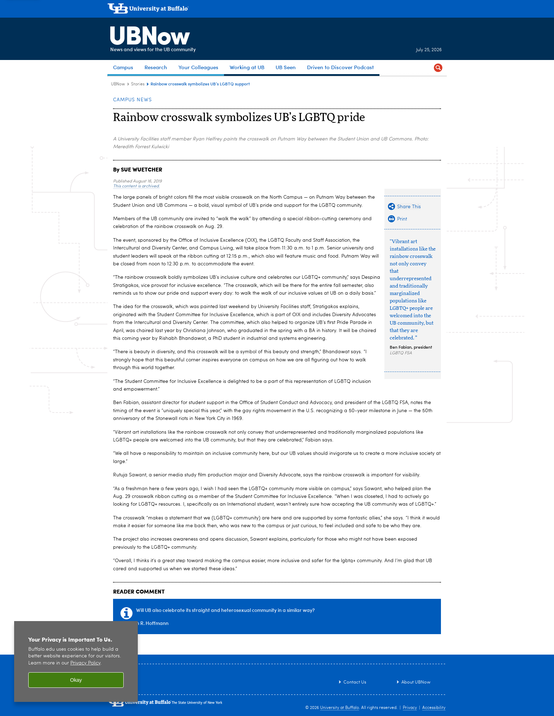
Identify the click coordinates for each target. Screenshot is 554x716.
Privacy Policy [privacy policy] (85, 663)
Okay (76, 680)
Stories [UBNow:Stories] (138, 84)
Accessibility (434, 708)
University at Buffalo (339, 708)
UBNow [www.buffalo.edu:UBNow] (118, 84)
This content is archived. (136, 186)
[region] (76, 661)
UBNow (147, 33)
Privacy (410, 708)
